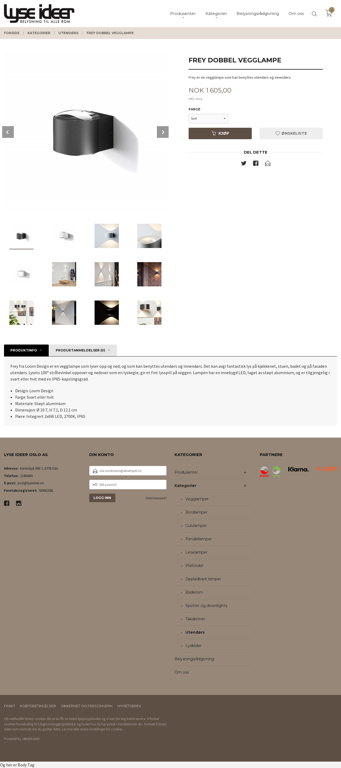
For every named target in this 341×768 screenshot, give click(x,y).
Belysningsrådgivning (194, 659)
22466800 (26, 476)
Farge (194, 109)
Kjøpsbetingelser (38, 706)
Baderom (194, 592)
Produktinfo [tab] (23, 350)
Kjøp (220, 133)
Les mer (67, 729)
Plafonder (194, 565)
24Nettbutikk (31, 739)
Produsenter (186, 472)
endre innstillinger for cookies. (101, 729)
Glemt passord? (156, 498)
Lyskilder (193, 645)
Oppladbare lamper (203, 579)
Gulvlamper (196, 525)
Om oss (181, 672)
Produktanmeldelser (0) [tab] (80, 350)
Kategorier (185, 485)
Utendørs (195, 632)
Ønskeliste (291, 133)
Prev (8, 132)
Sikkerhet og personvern (86, 706)
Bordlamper (196, 512)
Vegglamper (197, 499)
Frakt (9, 706)
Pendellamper (198, 539)
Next (163, 132)
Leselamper (196, 552)
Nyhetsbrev (129, 706)
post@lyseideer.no (31, 483)
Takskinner (195, 619)
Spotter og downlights (206, 605)
